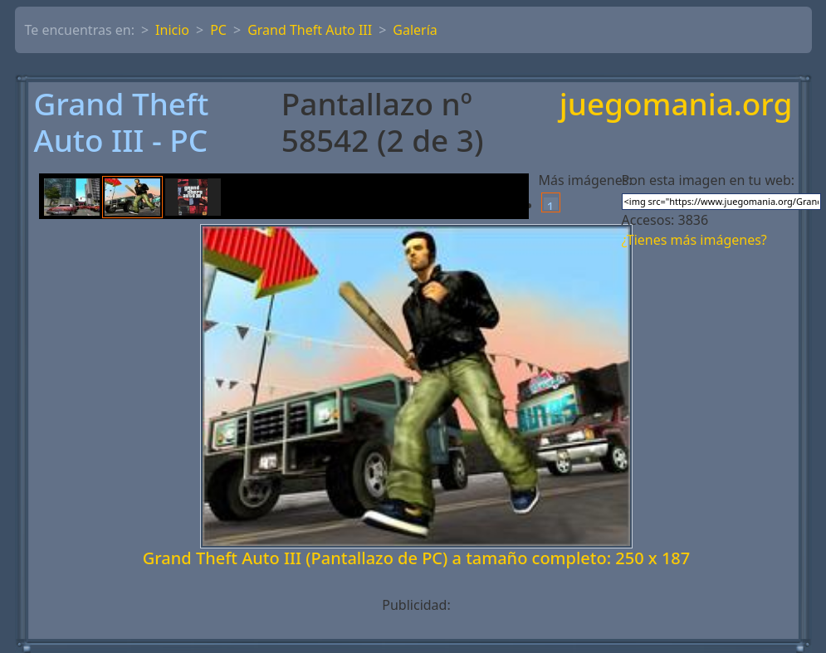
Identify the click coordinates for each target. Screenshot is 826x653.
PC (218, 30)
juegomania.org (676, 104)
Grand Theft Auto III (309, 30)
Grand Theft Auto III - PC (121, 122)
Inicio (172, 30)
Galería (415, 30)
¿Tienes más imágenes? (694, 240)
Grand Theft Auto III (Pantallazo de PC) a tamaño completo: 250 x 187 (417, 558)
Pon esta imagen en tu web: (708, 180)
